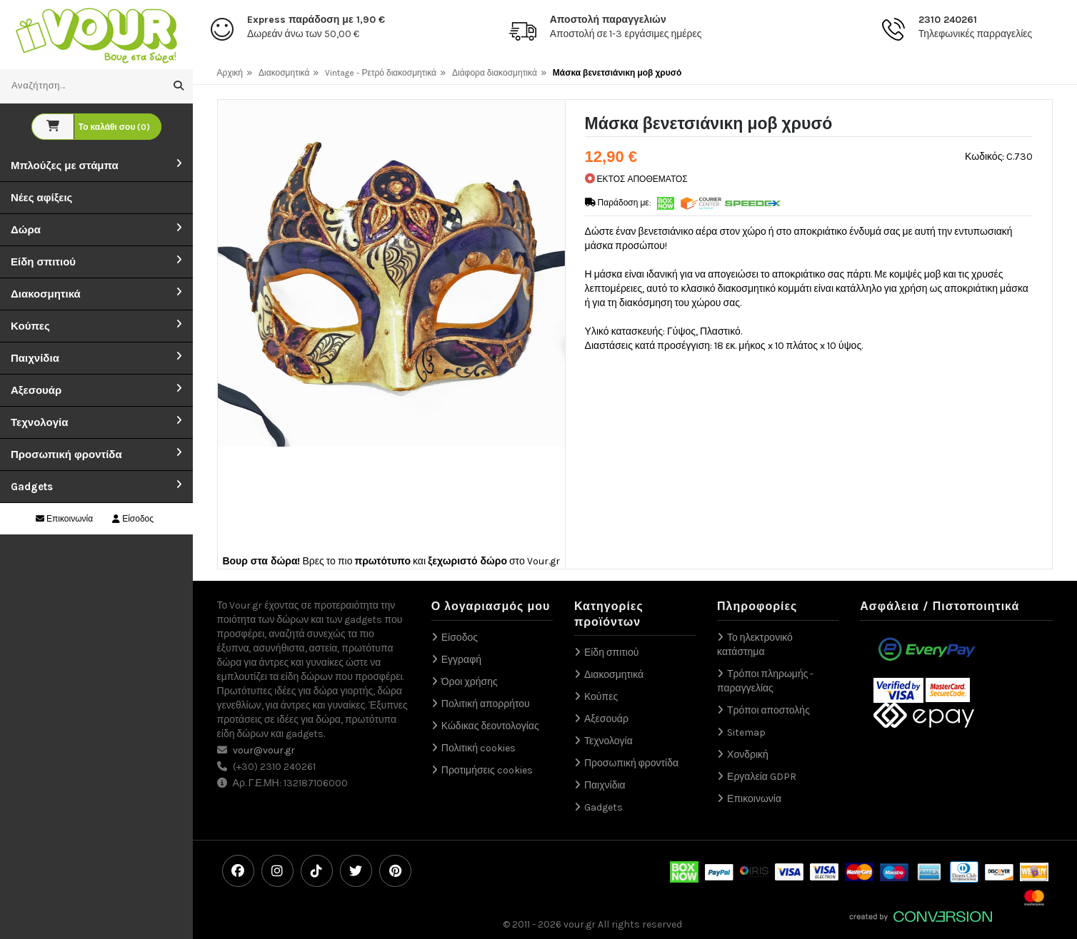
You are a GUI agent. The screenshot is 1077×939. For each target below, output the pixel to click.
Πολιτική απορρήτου (485, 704)
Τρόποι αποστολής (768, 710)
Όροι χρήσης (469, 682)
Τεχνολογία (39, 422)
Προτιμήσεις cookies (487, 770)
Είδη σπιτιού (43, 261)
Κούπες (30, 326)
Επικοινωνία (64, 519)
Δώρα (26, 229)
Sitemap (746, 732)
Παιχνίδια (35, 358)
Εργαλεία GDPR (761, 777)
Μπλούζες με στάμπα (65, 165)
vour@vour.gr (264, 750)
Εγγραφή (461, 660)
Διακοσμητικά (46, 294)
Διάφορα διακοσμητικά (494, 73)
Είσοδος (133, 519)
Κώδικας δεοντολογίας (490, 726)
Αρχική (230, 73)
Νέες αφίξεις (41, 197)
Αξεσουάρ (36, 390)
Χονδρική (747, 754)
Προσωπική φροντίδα (66, 454)
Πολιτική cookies (478, 748)
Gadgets (32, 486)
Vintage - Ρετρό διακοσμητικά (380, 73)
